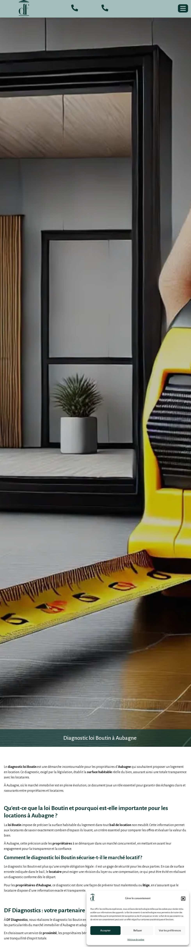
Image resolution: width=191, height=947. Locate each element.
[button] (183, 899)
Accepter (105, 930)
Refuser (137, 930)
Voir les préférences (170, 930)
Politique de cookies (135, 939)
